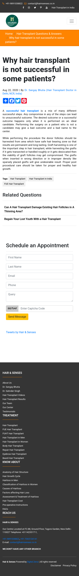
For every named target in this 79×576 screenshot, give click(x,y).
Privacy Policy (69, 565)
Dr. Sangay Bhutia (11, 387)
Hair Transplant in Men (14, 437)
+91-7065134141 (28, 539)
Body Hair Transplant (13, 446)
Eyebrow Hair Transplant (14, 454)
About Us (7, 382)
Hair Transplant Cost (13, 500)
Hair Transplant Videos (14, 395)
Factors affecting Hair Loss (16, 492)
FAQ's (5, 509)
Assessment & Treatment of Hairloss (21, 496)
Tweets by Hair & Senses (21, 332)
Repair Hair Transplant (13, 450)
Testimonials (9, 411)
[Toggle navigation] (71, 21)
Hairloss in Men (10, 480)
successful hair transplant (22, 110)
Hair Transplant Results (14, 399)
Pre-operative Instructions (15, 505)
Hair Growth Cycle (11, 476)
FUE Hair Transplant (14, 184)
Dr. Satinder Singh (11, 391)
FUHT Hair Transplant (13, 433)
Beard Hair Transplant (13, 458)
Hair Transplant (17, 178)
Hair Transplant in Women (15, 441)
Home (9, 33)
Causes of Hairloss (12, 488)
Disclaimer (56, 565)
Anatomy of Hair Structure (15, 472)
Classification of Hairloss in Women (20, 484)
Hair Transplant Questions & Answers (39, 33)
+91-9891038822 (13, 3)
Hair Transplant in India (63, 7)
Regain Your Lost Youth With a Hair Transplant (32, 219)
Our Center (8, 407)
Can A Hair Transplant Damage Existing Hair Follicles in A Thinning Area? (39, 209)
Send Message (17, 316)
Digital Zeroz (33, 562)
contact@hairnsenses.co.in (39, 3)
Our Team (7, 403)
